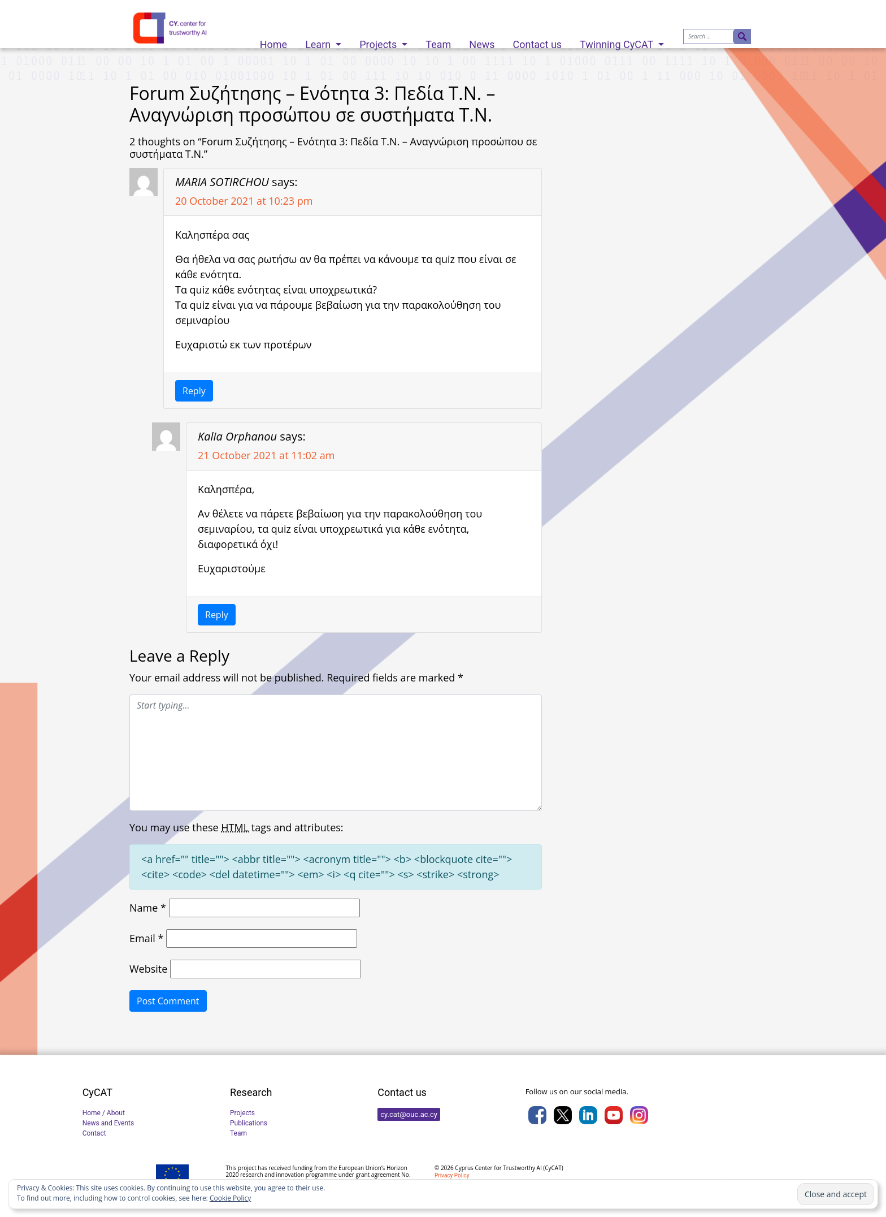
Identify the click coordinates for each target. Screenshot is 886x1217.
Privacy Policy (452, 1175)
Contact (94, 1133)
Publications (248, 1123)
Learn (319, 41)
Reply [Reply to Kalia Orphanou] (216, 614)
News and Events (108, 1123)
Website (148, 969)
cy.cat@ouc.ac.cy (408, 1114)
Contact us (537, 41)
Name (147, 907)
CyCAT (553, 1168)
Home (273, 41)
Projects (379, 41)
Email (146, 938)
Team (438, 41)
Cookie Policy (230, 1198)
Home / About (103, 1113)
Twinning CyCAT (617, 41)
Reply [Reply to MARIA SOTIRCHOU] (194, 391)
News (481, 41)
